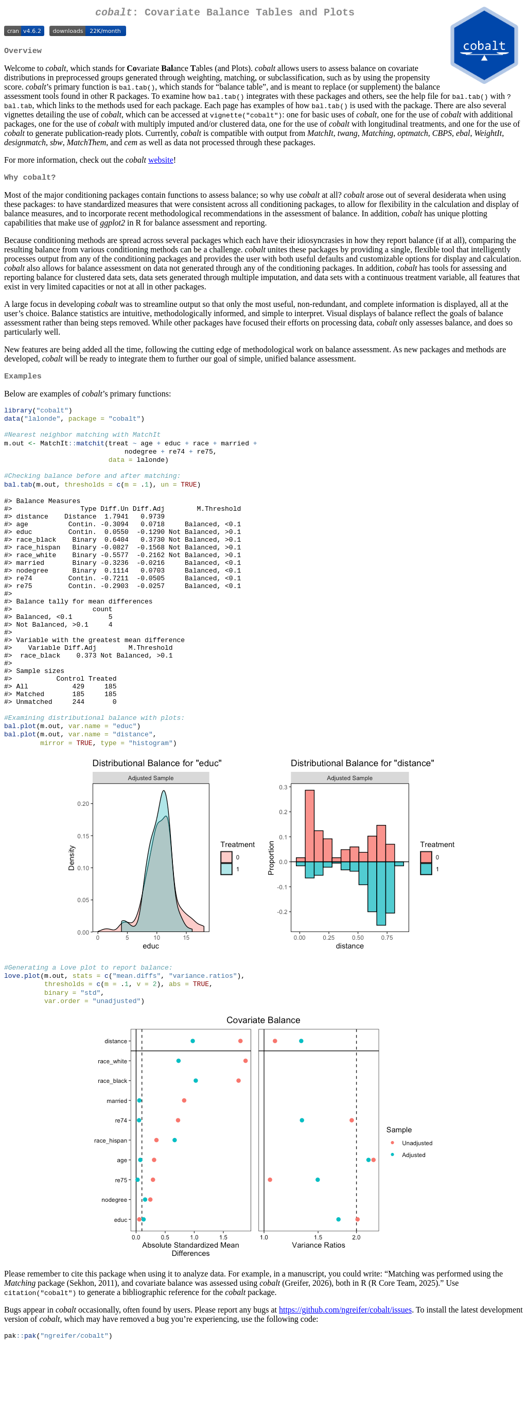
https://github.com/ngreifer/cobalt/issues (345, 1375)
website (160, 163)
